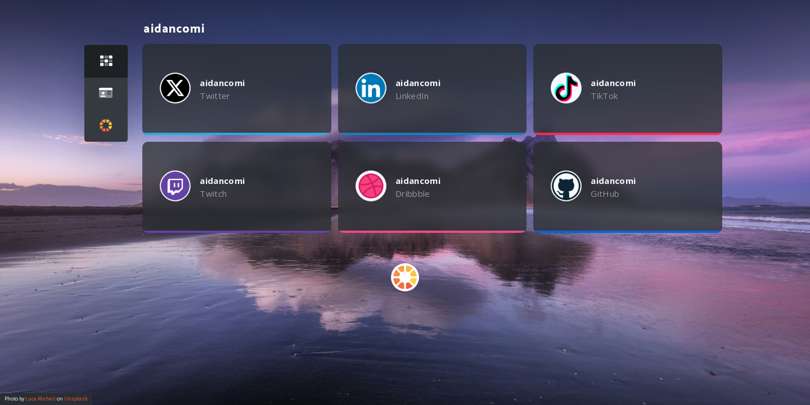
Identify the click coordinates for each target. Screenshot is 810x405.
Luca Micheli (40, 398)
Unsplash (76, 398)
